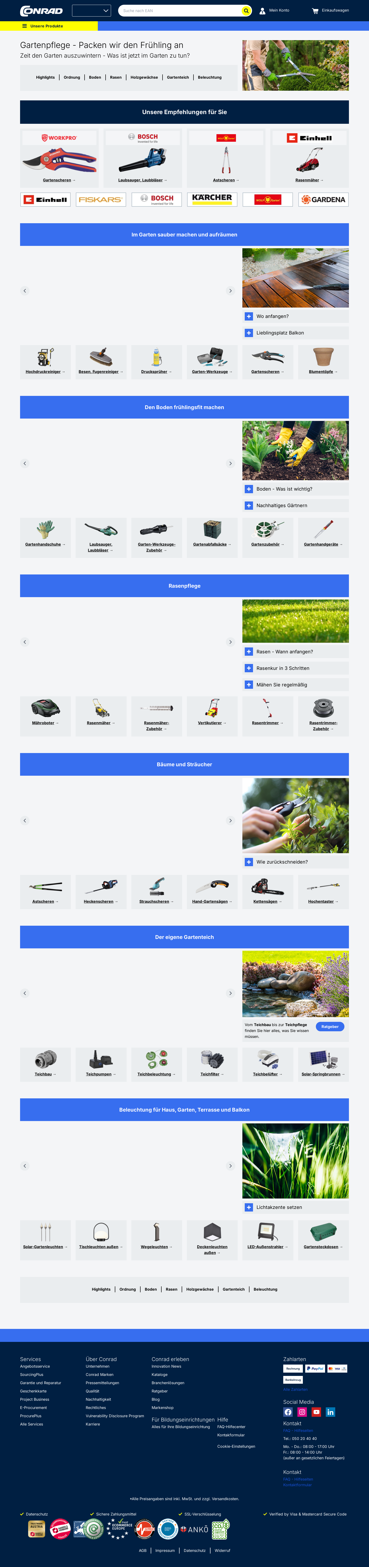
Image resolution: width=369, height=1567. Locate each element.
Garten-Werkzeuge (210, 371)
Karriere (93, 1424)
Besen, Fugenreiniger (99, 371)
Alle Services (31, 1424)
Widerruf (222, 1550)
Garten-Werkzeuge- (157, 544)
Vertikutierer (210, 722)
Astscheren (224, 180)
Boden (95, 77)
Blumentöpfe (321, 371)
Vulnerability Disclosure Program (115, 1415)
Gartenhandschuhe (43, 544)
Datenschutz (195, 1550)
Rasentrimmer (265, 722)
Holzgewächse (144, 77)
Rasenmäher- (156, 722)
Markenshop (163, 1407)
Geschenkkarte (33, 1391)
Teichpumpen (99, 1074)
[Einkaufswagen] (330, 10)
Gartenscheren (57, 180)
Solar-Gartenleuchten (43, 1246)
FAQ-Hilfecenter (231, 1426)
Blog (156, 1399)
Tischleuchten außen (98, 1246)
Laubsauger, (101, 544)
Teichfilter (210, 1074)
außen (210, 1252)
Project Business (34, 1399)
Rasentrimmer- (323, 722)
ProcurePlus (30, 1415)
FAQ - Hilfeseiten (298, 1430)
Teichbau (43, 1074)
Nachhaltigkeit (98, 1399)
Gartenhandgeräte (321, 544)
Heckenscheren (98, 901)
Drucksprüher (154, 371)
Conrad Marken (99, 1374)
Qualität (92, 1391)
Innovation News (166, 1366)
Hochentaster (321, 901)
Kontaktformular (297, 1484)
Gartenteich (178, 77)
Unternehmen (97, 1366)
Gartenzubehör (265, 544)
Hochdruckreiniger (43, 371)
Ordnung (72, 77)
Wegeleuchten (154, 1246)
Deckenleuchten (212, 1246)
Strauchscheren (154, 901)
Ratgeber (160, 1391)
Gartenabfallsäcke (210, 544)
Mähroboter (43, 722)
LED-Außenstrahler (265, 1246)
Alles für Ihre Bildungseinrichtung (181, 1426)
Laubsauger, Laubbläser (140, 180)
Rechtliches (96, 1407)
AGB (142, 1550)
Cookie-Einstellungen (236, 1446)
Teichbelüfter (265, 1074)
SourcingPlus (31, 1374)
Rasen (116, 77)
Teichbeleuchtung (154, 1074)
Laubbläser (98, 550)
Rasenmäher (307, 180)
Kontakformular (231, 1435)
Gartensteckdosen (321, 1246)
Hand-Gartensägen (210, 901)
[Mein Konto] (274, 10)
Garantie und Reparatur (40, 1382)
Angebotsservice (35, 1366)
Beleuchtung (210, 77)
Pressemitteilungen (102, 1382)
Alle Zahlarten (295, 1389)
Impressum (165, 1550)
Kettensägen (265, 901)
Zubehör (154, 550)
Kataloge (159, 1374)
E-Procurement (33, 1407)
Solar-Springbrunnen (321, 1074)
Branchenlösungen (168, 1382)
